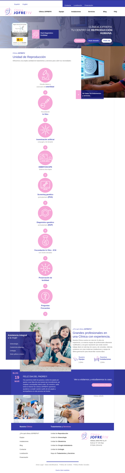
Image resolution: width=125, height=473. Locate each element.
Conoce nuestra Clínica (101, 385)
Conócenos (80, 40)
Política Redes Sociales (81, 465)
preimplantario (45, 194)
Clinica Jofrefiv (98, 396)
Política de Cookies (65, 465)
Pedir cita (106, 40)
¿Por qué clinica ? (82, 329)
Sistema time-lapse (45, 166)
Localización (78, 5)
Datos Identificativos (51, 465)
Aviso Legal (39, 465)
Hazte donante (93, 40)
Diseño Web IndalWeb (62, 470)
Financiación (89, 5)
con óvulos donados (45, 249)
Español (17, 4)
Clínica (19, 53)
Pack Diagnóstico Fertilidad (47, 34)
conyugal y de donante (45, 138)
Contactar (68, 5)
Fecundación (45, 111)
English (25, 4)
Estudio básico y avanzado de (45, 83)
